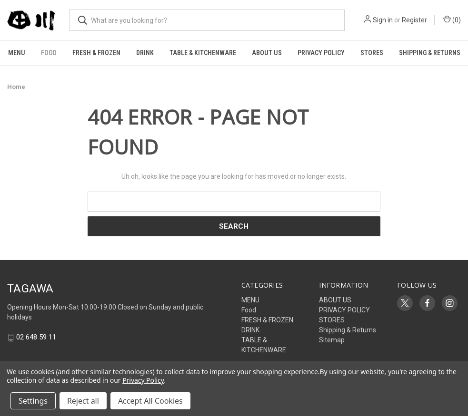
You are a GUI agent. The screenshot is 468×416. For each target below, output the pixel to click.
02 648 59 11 (36, 337)
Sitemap (332, 340)
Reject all (83, 401)
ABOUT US (267, 53)
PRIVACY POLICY (321, 53)
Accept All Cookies (150, 401)
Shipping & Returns (429, 53)
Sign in (383, 20)
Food (49, 53)
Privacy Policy (143, 380)
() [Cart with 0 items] (452, 19)
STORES (371, 53)
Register (414, 20)
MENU (16, 53)
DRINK (145, 53)
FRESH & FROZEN (96, 53)
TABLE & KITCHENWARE (202, 53)
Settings (33, 401)
